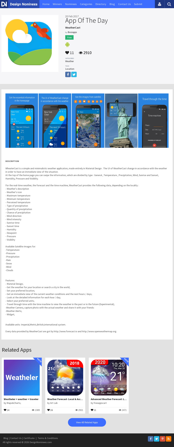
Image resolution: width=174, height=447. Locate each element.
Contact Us (124, 4)
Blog (112, 4)
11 (69, 51)
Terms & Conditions (48, 438)
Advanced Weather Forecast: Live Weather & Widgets (120, 399)
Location (69, 68)
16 (50, 409)
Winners (57, 4)
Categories (86, 4)
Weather (69, 61)
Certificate (29, 438)
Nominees (71, 4)
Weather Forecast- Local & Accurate (66, 399)
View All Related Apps (87, 422)
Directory (100, 4)
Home (45, 4)
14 (6, 409)
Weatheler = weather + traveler (21, 399)
